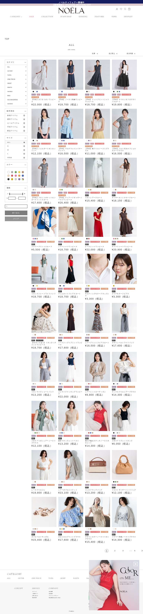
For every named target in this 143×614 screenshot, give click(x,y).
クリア (16, 219)
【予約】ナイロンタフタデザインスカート (124, 100)
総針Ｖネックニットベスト (68, 441)
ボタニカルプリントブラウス (69, 537)
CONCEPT (18, 589)
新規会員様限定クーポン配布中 (71, 2)
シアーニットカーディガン (95, 392)
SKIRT (63, 578)
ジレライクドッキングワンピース (70, 393)
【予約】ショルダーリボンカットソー (43, 150)
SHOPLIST (128, 17)
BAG (88, 578)
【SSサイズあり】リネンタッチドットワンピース (43, 344)
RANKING (83, 17)
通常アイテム (12, 119)
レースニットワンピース (94, 246)
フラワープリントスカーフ (41, 246)
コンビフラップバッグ (93, 490)
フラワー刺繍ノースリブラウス (124, 537)
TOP (7, 39)
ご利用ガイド (35, 593)
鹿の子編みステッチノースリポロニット (97, 442)
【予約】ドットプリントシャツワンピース (97, 100)
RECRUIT (34, 597)
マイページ (34, 591)
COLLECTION (47, 17)
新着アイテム (12, 115)
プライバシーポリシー (53, 595)
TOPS (51, 578)
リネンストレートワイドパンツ (43, 294)
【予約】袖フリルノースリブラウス (97, 150)
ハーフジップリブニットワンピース (70, 344)
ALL (8, 67)
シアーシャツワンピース (67, 246)
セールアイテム (13, 123)
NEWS (114, 17)
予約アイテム (12, 127)
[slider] (9, 194)
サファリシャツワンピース (122, 246)
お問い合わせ (35, 595)
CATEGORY (15, 17)
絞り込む (16, 213)
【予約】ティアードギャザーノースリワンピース (70, 199)
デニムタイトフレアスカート (69, 294)
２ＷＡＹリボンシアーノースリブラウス (43, 442)
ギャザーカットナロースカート (124, 197)
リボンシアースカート (93, 197)
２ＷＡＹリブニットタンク (122, 441)
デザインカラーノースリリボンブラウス (97, 538)
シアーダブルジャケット (67, 490)
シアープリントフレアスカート (97, 342)
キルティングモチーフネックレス (97, 295)
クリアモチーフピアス (120, 294)
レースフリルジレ (38, 490)
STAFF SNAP (66, 17)
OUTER (21, 578)
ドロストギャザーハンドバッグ (124, 490)
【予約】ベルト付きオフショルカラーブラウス (124, 150)
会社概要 (51, 591)
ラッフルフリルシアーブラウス (124, 392)
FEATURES (99, 17)
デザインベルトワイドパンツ (123, 342)
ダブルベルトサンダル (40, 537)
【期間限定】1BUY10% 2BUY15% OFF (71, 5)
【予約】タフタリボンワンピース (43, 100)
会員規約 (51, 593)
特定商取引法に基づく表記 (54, 597)
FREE (9, 157)
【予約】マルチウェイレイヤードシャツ (70, 150)
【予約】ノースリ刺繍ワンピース (70, 100)
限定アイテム (12, 131)
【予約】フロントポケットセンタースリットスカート (43, 199)
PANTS (76, 578)
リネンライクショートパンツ (42, 392)
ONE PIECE (36, 578)
